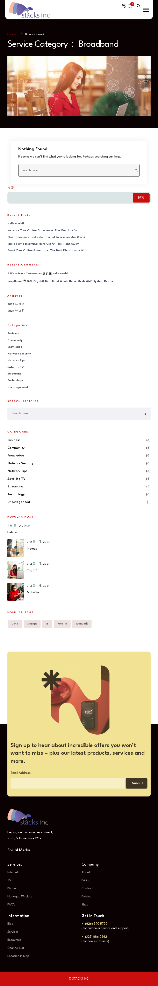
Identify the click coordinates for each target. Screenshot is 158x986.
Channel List (15, 948)
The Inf (32, 570)
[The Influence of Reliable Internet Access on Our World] (15, 570)
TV (9, 880)
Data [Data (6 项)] (15, 623)
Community (14, 340)
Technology (15, 380)
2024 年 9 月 (16, 304)
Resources (14, 940)
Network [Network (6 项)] (82, 623)
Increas (32, 549)
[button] (146, 10)
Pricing (85, 880)
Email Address (13, 774)
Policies (86, 896)
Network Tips (16, 360)
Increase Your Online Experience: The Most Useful (42, 230)
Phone (11, 888)
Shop (84, 904)
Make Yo (33, 592)
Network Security (19, 353)
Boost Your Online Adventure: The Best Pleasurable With (47, 250)
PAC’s (11, 904)
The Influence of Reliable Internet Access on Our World (46, 237)
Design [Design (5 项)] (32, 623)
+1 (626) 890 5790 (94, 924)
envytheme (14, 281)
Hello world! (15, 223)
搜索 (10, 188)
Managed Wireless (19, 896)
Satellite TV (15, 367)
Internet (12, 872)
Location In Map (18, 956)
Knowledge (14, 347)
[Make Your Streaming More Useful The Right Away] (15, 592)
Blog (10, 924)
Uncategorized (17, 387)
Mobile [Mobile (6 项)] (62, 623)
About (85, 872)
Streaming (14, 373)
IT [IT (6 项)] (47, 623)
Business (13, 333)
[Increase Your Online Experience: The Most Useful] (15, 548)
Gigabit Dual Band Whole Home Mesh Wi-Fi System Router (73, 281)
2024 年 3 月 (16, 311)
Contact (87, 888)
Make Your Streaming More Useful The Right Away (43, 243)
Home (12, 34)
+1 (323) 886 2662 (94, 937)
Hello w (12, 532)
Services (13, 932)
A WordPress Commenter (24, 273)
